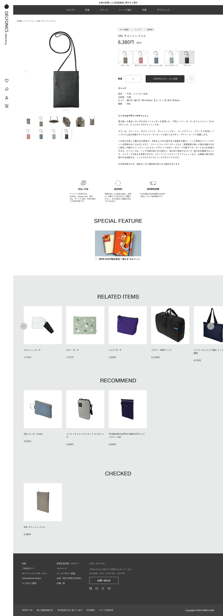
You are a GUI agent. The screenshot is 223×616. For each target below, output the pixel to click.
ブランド (104, 10)
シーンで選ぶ (125, 10)
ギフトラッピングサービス (34, 573)
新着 (87, 10)
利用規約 (91, 610)
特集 (144, 10)
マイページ (62, 568)
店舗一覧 (61, 583)
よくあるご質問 (29, 583)
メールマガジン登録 (66, 573)
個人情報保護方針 (45, 610)
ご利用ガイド (28, 568)
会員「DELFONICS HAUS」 (70, 578)
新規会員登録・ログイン (68, 563)
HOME (19, 21)
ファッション (29, 21)
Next (107, 72)
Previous (25, 72)
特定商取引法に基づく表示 (70, 610)
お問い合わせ (103, 580)
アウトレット (163, 10)
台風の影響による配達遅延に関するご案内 (118, 3)
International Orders (31, 578)
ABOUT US (27, 610)
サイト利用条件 (106, 610)
